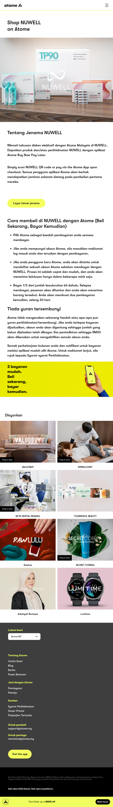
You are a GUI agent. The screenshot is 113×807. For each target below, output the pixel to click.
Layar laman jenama (26, 203)
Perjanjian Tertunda (20, 715)
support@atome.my (20, 728)
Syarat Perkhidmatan (21, 706)
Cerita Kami (15, 661)
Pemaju (12, 692)
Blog (10, 665)
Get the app (20, 754)
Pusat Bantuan (17, 674)
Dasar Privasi (16, 710)
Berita (11, 670)
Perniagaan (15, 688)
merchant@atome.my (21, 738)
